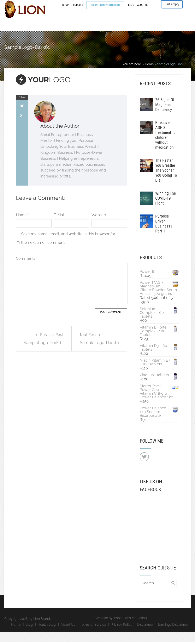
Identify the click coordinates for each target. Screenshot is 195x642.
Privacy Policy (121, 635)
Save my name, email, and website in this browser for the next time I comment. (68, 248)
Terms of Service (93, 635)
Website (98, 225)
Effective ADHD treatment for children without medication (166, 145)
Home (15, 635)
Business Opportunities (105, 11)
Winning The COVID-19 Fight (165, 208)
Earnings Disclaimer (173, 635)
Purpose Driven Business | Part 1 (163, 234)
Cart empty (172, 10)
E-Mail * (60, 225)
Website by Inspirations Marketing (121, 628)
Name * (22, 225)
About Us (142, 10)
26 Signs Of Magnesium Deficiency (165, 114)
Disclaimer (145, 635)
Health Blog (47, 635)
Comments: (26, 269)
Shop (65, 10)
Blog (131, 10)
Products (77, 10)
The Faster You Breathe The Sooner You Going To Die (166, 180)
